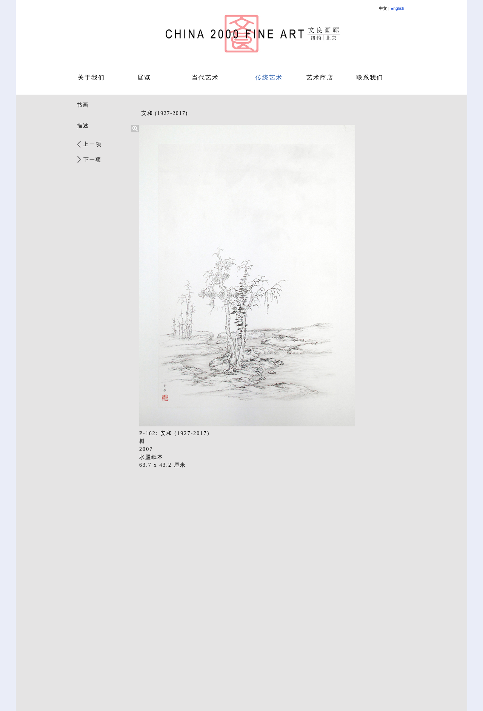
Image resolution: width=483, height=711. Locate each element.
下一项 (92, 159)
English (397, 8)
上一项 (92, 144)
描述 (83, 126)
